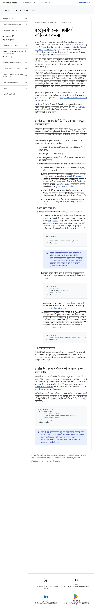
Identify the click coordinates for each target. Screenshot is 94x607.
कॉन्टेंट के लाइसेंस (57, 455)
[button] (12, 18)
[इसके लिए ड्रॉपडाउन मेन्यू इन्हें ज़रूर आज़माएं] (36, 2)
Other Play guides (26, 11)
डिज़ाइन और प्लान (46, 2)
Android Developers (41, 22)
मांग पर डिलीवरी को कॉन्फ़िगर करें (55, 308)
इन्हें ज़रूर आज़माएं (27, 2)
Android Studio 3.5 (77, 129)
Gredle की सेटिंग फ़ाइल (73, 177)
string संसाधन (53, 221)
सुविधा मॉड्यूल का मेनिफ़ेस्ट (65, 187)
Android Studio (84, 2)
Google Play (9, 11)
